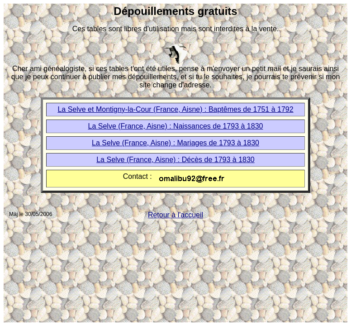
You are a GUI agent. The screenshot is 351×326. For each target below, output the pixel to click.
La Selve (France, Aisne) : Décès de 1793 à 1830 (175, 159)
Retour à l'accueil (175, 215)
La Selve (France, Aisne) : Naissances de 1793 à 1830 (175, 126)
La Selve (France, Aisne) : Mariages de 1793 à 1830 (175, 143)
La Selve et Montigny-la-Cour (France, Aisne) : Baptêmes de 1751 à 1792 (175, 109)
